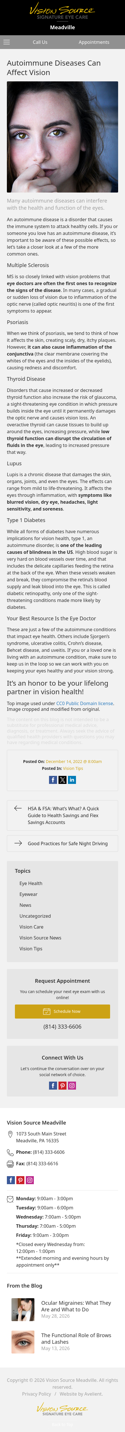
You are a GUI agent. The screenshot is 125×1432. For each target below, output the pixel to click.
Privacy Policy (36, 1394)
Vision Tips (73, 768)
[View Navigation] (8, 42)
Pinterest (62, 1086)
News (25, 905)
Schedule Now (62, 1011)
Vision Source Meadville (71, 1380)
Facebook (53, 1086)
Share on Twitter (62, 780)
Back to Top (62, 1424)
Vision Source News (40, 938)
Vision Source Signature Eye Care (62, 1408)
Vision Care (31, 927)
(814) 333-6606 (40, 1152)
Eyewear (28, 894)
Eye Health (30, 883)
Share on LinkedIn (72, 780)
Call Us (40, 42)
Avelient (92, 1394)
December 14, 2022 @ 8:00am (74, 761)
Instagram (72, 1086)
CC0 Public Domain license (84, 703)
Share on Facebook (53, 780)
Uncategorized (35, 916)
